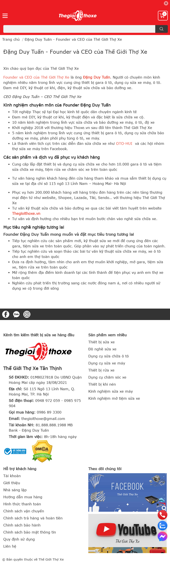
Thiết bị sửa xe (101, 342)
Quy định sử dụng (19, 539)
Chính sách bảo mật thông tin (29, 532)
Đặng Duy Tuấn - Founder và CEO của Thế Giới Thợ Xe (75, 51)
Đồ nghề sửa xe (102, 349)
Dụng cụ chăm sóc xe (107, 377)
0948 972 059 (47, 401)
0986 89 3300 (49, 412)
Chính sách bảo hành (22, 525)
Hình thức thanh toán (22, 504)
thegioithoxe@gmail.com (43, 419)
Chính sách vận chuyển (23, 511)
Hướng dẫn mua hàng (22, 497)
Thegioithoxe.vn (26, 213)
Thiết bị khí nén (102, 384)
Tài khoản (12, 476)
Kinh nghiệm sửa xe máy (110, 391)
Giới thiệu (11, 483)
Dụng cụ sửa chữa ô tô (108, 356)
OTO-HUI (124, 143)
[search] (161, 29)
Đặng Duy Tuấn (96, 77)
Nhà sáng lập (15, 490)
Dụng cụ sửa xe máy (106, 363)
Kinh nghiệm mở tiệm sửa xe (114, 398)
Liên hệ (9, 546)
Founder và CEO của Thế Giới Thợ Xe (36, 77)
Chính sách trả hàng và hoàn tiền (33, 518)
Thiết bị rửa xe (101, 370)
